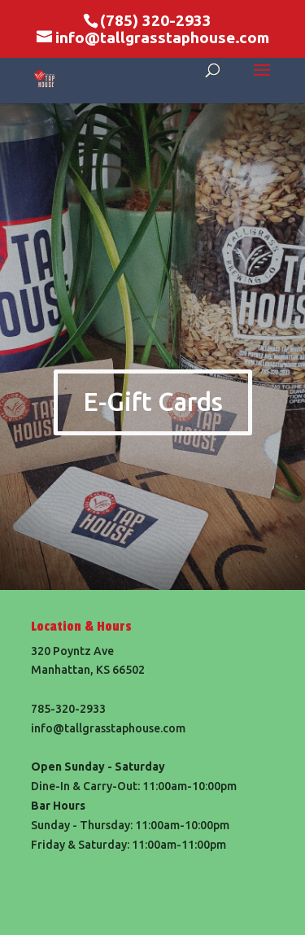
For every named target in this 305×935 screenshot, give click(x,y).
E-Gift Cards (153, 401)
